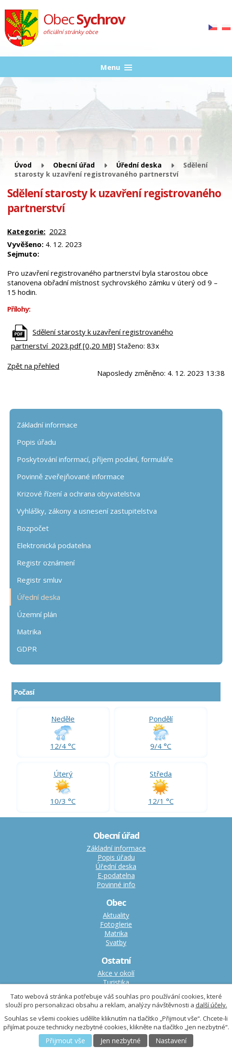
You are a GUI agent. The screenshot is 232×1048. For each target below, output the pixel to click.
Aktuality (116, 915)
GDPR (27, 649)
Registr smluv (39, 580)
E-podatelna (116, 875)
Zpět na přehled (33, 366)
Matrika (29, 631)
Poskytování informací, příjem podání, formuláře (95, 459)
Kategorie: (26, 231)
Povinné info (116, 884)
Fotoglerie (116, 924)
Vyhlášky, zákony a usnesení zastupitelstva (87, 511)
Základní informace (47, 424)
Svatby (116, 942)
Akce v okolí (116, 973)
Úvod (23, 164)
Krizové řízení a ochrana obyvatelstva (78, 493)
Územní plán (37, 614)
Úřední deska (139, 164)
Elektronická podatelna (54, 545)
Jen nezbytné (120, 1040)
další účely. (211, 1005)
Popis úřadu (36, 442)
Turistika (116, 982)
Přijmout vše (65, 1040)
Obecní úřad (74, 164)
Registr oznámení (46, 562)
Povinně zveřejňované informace (70, 476)
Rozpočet (33, 528)
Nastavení (171, 1040)
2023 (57, 231)
